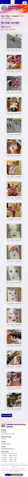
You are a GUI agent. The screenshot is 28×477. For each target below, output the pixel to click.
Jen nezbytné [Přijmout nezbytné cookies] (14, 474)
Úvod (2, 16)
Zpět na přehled (6, 415)
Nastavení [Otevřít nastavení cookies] (20, 474)
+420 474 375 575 (6, 443)
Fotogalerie (15, 16)
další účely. (14, 466)
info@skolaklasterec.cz (7, 448)
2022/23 (8, 27)
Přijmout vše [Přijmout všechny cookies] (8, 474)
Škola (8, 16)
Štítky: (3, 27)
